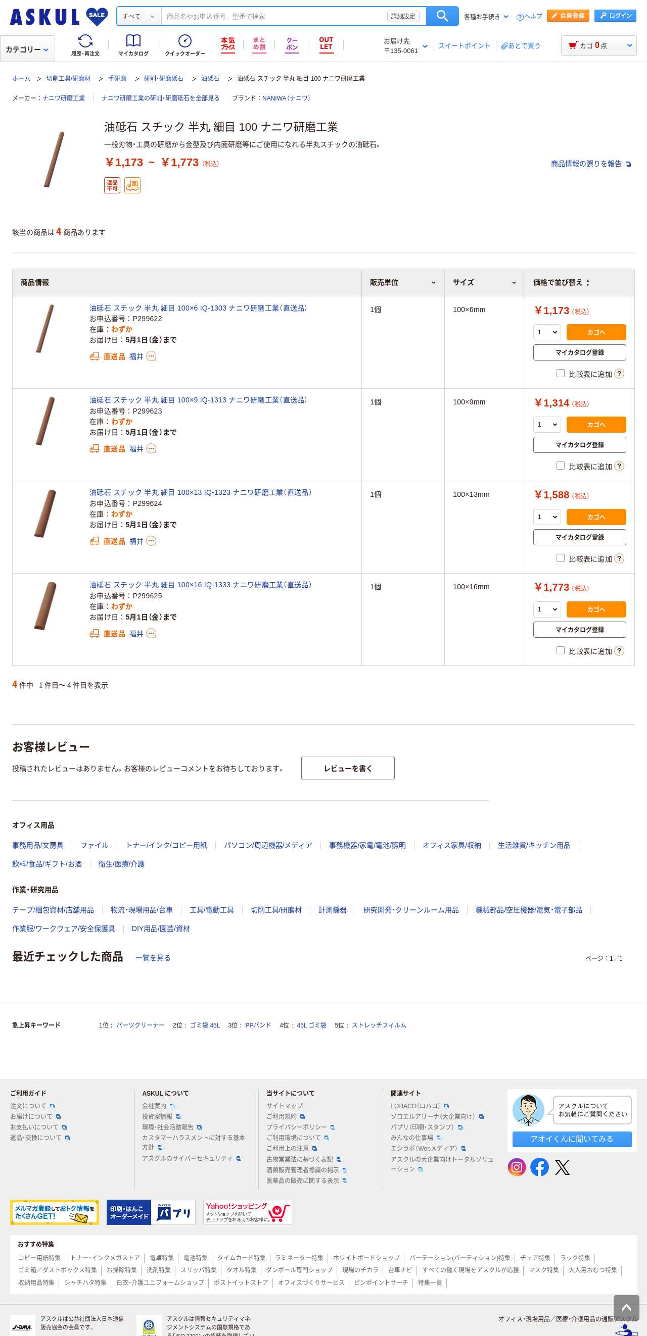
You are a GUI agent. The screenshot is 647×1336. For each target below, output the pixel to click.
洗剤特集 (159, 1270)
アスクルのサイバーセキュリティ (191, 1158)
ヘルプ (533, 17)
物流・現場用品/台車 (142, 910)
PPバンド (258, 1025)
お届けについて (35, 1116)
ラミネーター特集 (299, 1258)
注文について (32, 1106)
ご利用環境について (297, 1138)
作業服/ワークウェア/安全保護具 (63, 928)
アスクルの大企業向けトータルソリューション (442, 1164)
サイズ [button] (485, 282)
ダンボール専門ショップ (299, 1270)
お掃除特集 (122, 1270)
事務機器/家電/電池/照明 (367, 845)
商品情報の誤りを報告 (591, 164)
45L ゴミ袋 (312, 1025)
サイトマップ (284, 1106)
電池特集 (195, 1258)
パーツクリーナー (140, 1025)
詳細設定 (403, 16)
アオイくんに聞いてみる (572, 1139)
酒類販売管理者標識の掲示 (306, 1170)
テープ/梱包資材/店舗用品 (53, 910)
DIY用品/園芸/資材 (161, 928)
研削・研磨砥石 (163, 78)
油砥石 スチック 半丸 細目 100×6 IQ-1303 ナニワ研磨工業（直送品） (198, 308)
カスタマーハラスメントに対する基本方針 (193, 1143)
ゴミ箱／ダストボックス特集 (57, 1270)
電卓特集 (162, 1258)
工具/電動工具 (212, 910)
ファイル (94, 845)
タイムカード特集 (241, 1258)
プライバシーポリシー (300, 1127)
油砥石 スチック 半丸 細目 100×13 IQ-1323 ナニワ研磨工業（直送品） (200, 492)
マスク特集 (544, 1270)
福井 (136, 356)
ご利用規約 (285, 1116)
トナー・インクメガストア (105, 1258)
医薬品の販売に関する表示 (306, 1181)
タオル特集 (241, 1270)
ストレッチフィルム (379, 1025)
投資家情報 (161, 1116)
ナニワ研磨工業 (63, 98)
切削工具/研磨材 (68, 78)
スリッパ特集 (198, 1270)
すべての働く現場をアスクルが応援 (470, 1270)
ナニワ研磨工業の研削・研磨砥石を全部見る (161, 98)
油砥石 (210, 78)
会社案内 (158, 1106)
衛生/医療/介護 (122, 864)
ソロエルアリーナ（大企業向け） (437, 1116)
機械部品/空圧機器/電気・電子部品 (529, 910)
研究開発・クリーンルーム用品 (411, 910)
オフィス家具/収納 (452, 845)
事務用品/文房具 (38, 845)
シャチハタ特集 (85, 1283)
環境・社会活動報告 (172, 1127)
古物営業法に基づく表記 (303, 1159)
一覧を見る (153, 958)
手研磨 (117, 78)
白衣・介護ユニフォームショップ (160, 1283)
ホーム (21, 78)
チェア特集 (535, 1258)
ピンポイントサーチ (381, 1283)
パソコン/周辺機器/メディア (268, 845)
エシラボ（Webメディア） (428, 1148)
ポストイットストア (241, 1283)
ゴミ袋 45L (205, 1025)
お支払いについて (38, 1127)
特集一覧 (430, 1283)
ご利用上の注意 (291, 1148)
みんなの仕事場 (416, 1138)
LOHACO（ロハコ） (420, 1106)
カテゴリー (27, 49)
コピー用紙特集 (39, 1258)
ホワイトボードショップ (366, 1258)
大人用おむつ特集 (593, 1270)
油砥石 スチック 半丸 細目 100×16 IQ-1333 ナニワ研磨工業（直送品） (200, 585)
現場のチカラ (360, 1270)
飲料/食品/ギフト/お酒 (47, 864)
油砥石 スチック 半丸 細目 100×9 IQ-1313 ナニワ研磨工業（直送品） (198, 400)
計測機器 (332, 910)
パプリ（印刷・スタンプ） (427, 1127)
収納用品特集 (36, 1283)
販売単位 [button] (403, 282)
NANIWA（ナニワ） (286, 98)
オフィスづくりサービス (311, 1283)
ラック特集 (575, 1258)
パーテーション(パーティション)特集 (460, 1258)
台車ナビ (400, 1270)
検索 (442, 16)
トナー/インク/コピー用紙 (166, 845)
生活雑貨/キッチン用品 (534, 845)
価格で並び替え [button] (561, 282)
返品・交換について (40, 1138)
